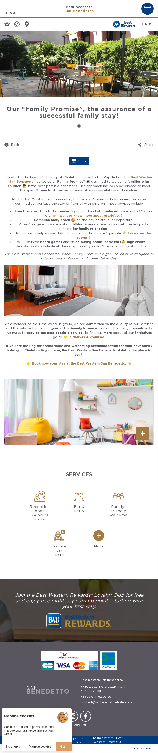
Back (15, 145)
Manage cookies (40, 746)
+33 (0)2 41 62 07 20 (96, 696)
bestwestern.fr (103, 738)
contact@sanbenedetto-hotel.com (106, 702)
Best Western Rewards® (108, 740)
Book (82, 161)
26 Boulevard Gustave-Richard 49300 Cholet (103, 689)
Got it (63, 746)
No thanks (13, 746)
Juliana (147, 748)
